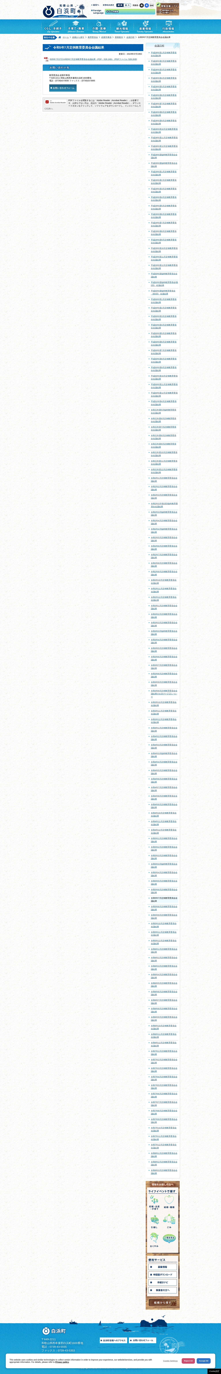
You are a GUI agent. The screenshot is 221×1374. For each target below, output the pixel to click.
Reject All (188, 1361)
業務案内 (119, 37)
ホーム (66, 37)
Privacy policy (62, 1362)
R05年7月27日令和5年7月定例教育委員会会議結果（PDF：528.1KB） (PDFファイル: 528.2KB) (93, 59)
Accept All (203, 1361)
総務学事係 (106, 37)
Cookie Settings (170, 1361)
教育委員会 (93, 37)
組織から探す (78, 37)
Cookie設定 (214, 1371)
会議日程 (130, 37)
